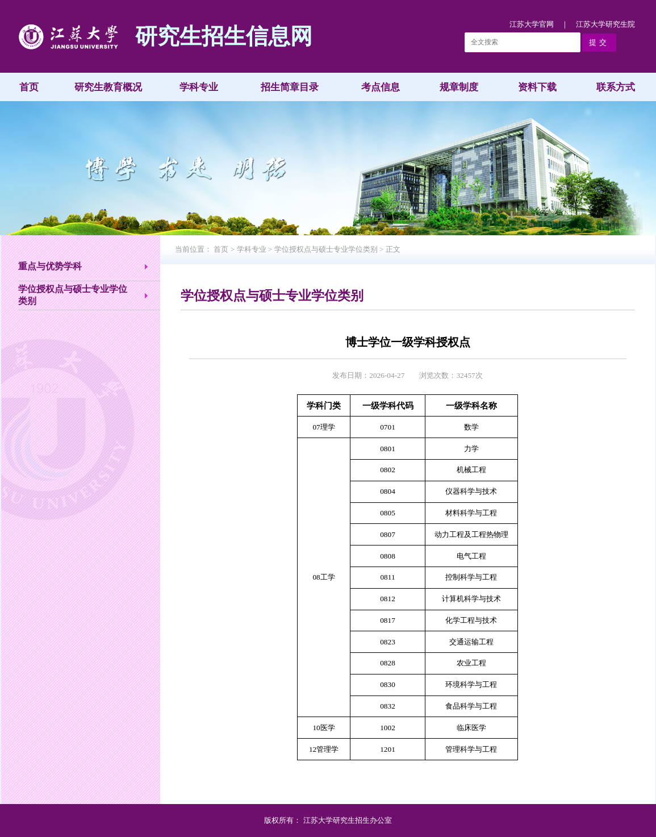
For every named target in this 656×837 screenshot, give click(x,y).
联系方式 (615, 87)
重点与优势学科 (50, 266)
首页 (29, 87)
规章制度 (459, 87)
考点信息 (380, 87)
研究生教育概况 (108, 87)
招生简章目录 (290, 87)
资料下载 (537, 87)
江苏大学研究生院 (605, 24)
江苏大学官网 (531, 24)
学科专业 (198, 87)
